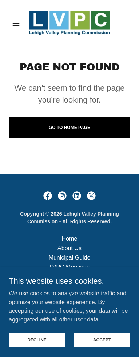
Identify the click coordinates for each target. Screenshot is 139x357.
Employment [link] (69, 276)
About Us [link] (69, 248)
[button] (18, 23)
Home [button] (70, 239)
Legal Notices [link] (69, 286)
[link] (69, 23)
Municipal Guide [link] (70, 257)
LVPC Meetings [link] (69, 267)
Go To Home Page (69, 127)
